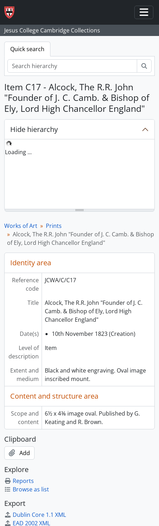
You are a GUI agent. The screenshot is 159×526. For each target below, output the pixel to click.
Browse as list (26, 489)
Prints (54, 226)
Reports (19, 481)
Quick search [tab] (27, 49)
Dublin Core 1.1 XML (35, 515)
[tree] (79, 174)
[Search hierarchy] (72, 66)
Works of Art (20, 226)
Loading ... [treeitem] (18, 152)
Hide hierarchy (34, 129)
